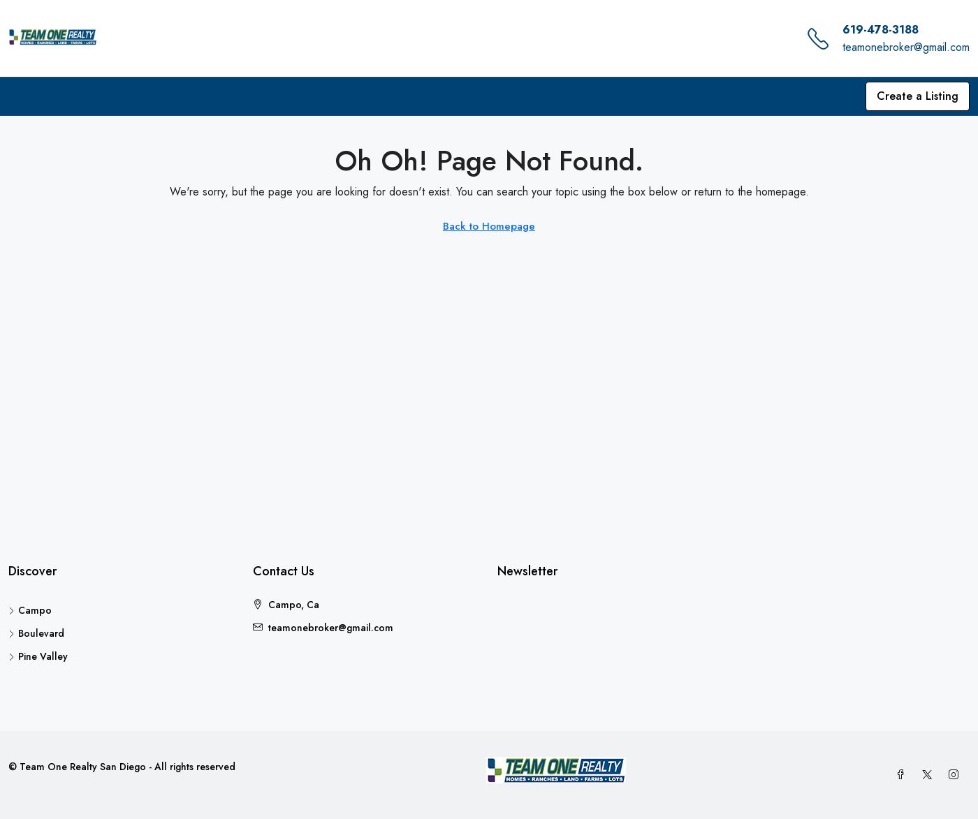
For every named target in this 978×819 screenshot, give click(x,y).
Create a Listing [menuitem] (917, 96)
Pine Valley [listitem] (38, 656)
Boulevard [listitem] (36, 633)
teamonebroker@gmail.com (906, 47)
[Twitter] (929, 775)
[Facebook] (903, 775)
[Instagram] (956, 775)
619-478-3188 (880, 30)
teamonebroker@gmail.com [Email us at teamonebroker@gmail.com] (330, 628)
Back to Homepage (489, 226)
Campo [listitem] (30, 610)
